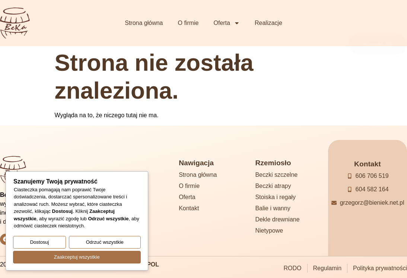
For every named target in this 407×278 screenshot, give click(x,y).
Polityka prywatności (380, 268)
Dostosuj (39, 243)
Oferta (227, 23)
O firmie (188, 23)
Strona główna (144, 23)
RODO (293, 268)
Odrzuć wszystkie (105, 243)
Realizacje (268, 23)
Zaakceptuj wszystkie (77, 257)
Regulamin (327, 268)
